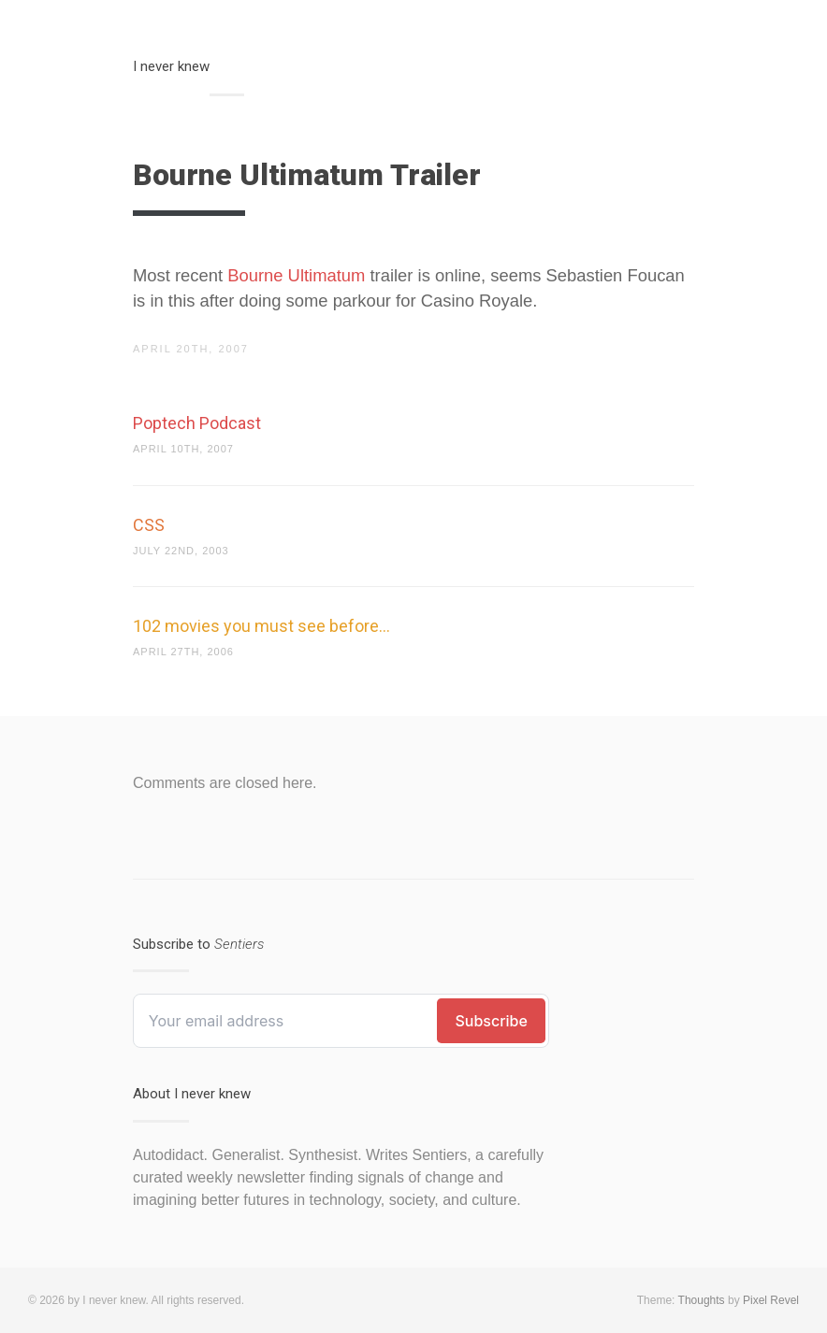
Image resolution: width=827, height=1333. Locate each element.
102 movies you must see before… (261, 626)
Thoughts (701, 1300)
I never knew (171, 66)
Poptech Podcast (197, 423)
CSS (149, 525)
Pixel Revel (771, 1300)
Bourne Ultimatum (296, 275)
